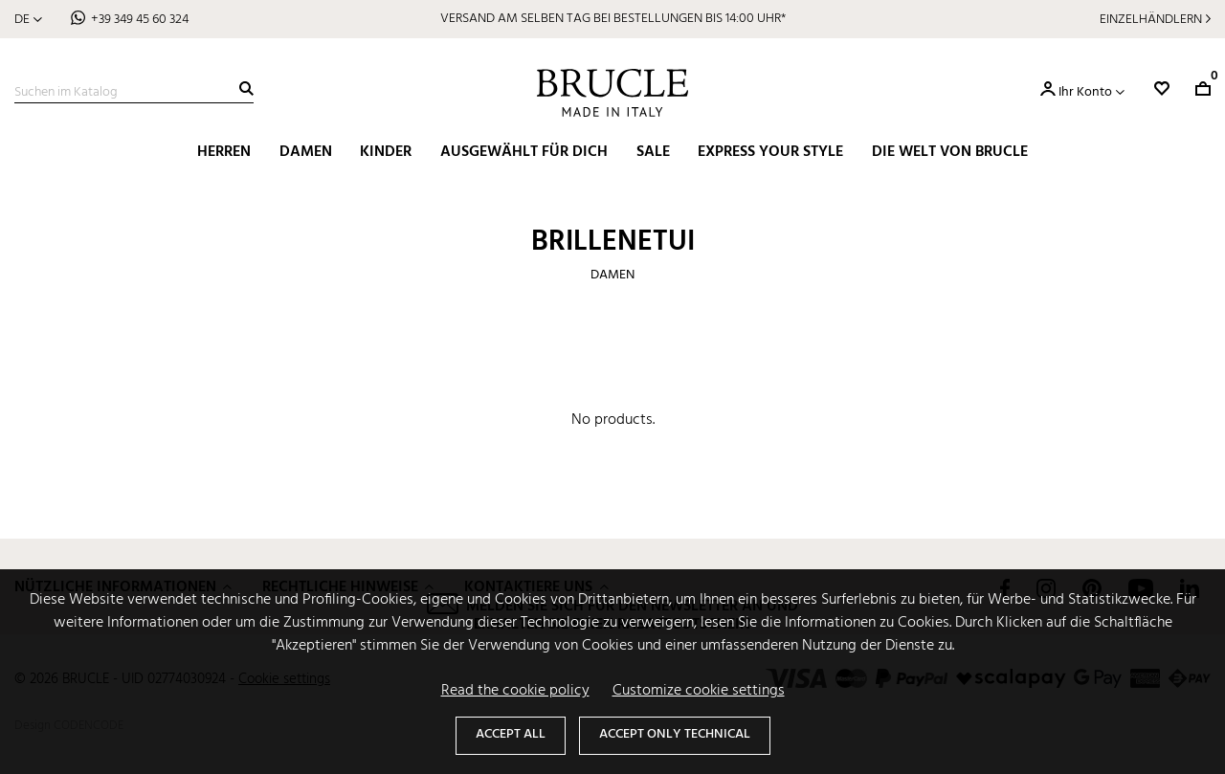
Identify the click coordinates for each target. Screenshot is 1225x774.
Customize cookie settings (698, 690)
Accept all (511, 734)
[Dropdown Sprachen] (28, 20)
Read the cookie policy (515, 690)
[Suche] (134, 92)
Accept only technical (674, 734)
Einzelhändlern (1151, 20)
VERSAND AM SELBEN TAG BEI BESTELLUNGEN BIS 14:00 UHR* (613, 19)
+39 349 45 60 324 (140, 20)
